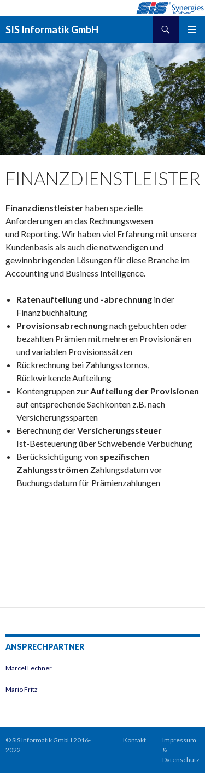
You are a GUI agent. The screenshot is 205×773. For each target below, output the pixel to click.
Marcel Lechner (28, 668)
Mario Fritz (21, 689)
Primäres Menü (192, 29)
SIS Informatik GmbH (51, 29)
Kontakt (134, 740)
